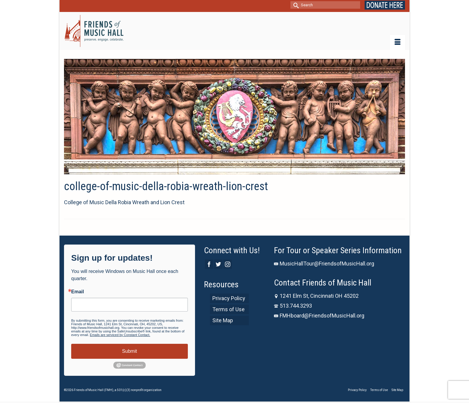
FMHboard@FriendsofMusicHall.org (319, 315)
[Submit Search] (294, 5)
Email (77, 291)
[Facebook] (209, 264)
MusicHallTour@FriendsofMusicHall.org (324, 263)
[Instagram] (227, 264)
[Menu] (397, 42)
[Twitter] (218, 264)
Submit (129, 351)
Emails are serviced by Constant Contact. (120, 335)
